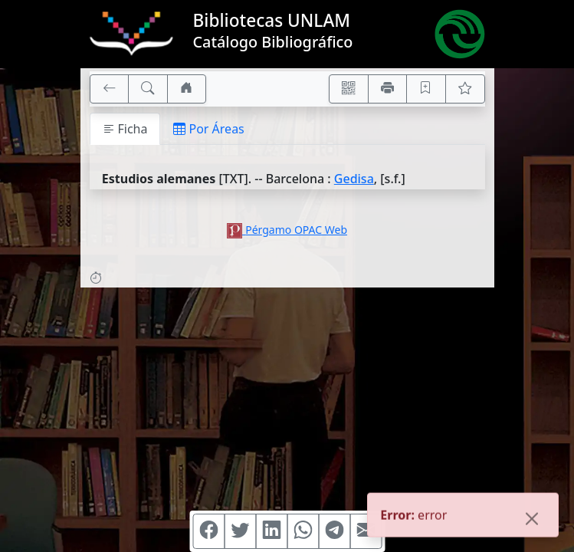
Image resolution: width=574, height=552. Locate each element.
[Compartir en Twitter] (240, 531)
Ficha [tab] (125, 128)
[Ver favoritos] (465, 89)
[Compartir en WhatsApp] (303, 531)
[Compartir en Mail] (365, 531)
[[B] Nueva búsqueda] (148, 89)
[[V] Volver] (110, 89)
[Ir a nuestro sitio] (187, 89)
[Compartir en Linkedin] (271, 531)
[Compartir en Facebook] (208, 531)
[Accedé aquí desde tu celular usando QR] (349, 89)
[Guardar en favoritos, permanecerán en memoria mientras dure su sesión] (426, 89)
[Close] (531, 519)
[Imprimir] (388, 89)
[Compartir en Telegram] (334, 531)
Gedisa (354, 178)
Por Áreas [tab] (208, 128)
